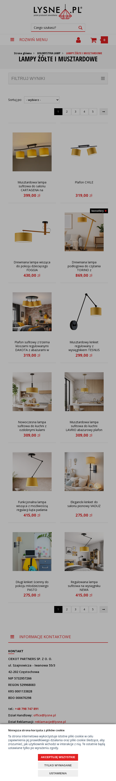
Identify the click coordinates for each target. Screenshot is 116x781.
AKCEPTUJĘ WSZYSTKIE (58, 757)
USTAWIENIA (58, 773)
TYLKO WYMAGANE (58, 765)
